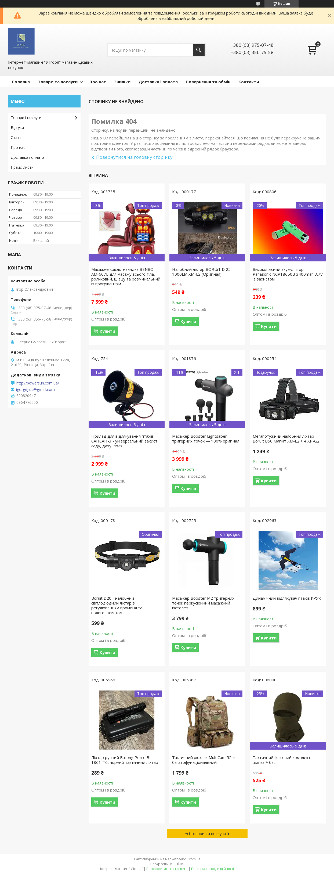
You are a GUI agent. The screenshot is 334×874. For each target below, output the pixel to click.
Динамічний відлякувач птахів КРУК (287, 598)
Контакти (248, 81)
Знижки (122, 81)
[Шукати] (199, 50)
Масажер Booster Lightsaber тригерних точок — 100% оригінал (205, 438)
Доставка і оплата (158, 81)
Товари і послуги (26, 117)
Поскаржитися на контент (167, 868)
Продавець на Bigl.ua (167, 864)
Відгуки (17, 127)
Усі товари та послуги (205, 833)
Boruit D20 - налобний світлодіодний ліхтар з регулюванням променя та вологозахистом (116, 605)
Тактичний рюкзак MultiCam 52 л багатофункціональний (203, 760)
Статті (17, 137)
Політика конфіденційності (212, 868)
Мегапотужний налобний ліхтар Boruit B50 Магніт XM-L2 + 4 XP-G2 (286, 438)
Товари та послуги (58, 81)
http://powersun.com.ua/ (37, 383)
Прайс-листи (22, 167)
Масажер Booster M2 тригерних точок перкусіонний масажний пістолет (203, 603)
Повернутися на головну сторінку (134, 157)
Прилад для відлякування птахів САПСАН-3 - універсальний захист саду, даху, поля (124, 441)
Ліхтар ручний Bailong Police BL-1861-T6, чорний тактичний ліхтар (124, 760)
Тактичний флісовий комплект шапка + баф (281, 760)
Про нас (97, 81)
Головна (21, 81)
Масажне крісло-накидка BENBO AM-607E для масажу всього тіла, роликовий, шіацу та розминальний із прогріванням (125, 276)
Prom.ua (193, 859)
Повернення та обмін (208, 81)
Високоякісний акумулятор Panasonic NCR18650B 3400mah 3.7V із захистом (288, 274)
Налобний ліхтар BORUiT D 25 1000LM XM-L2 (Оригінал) (201, 271)
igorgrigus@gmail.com (35, 389)
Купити (107, 331)
